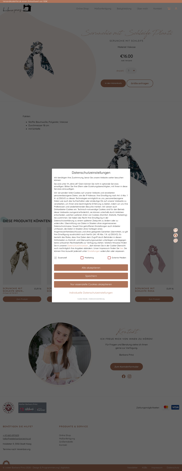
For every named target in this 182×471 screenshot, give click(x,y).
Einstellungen (94, 251)
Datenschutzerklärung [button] (97, 299)
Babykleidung (124, 8)
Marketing (87, 257)
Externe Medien (117, 257)
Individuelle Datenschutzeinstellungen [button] (91, 292)
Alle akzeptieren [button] (91, 267)
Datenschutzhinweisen (77, 245)
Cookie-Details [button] (82, 299)
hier (121, 248)
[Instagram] (175, 240)
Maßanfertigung (102, 8)
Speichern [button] (91, 276)
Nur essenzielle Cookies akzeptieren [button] (91, 284)
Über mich (142, 8)
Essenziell (60, 257)
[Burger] (178, 8)
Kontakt (157, 8)
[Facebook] (175, 235)
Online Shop (82, 8)
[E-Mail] (175, 230)
